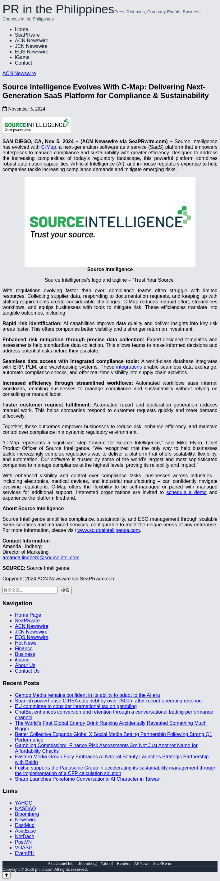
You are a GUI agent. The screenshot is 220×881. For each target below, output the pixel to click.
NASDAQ (25, 808)
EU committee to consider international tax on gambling (76, 706)
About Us (25, 665)
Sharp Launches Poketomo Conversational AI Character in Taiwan (87, 779)
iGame (22, 57)
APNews (141, 863)
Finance (24, 648)
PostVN (23, 842)
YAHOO (24, 803)
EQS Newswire (31, 51)
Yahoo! (106, 863)
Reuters (123, 863)
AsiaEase (25, 830)
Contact (23, 63)
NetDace (24, 836)
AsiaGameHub (60, 863)
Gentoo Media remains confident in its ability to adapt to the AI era (87, 695)
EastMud (24, 825)
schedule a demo (186, 492)
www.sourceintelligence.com (108, 530)
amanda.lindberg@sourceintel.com (40, 557)
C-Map (48, 147)
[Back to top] (6, 875)
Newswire (25, 819)
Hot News (25, 643)
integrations (129, 367)
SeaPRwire (27, 35)
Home (21, 29)
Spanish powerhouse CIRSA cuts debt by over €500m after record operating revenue (108, 700)
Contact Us (27, 671)
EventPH (24, 853)
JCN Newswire (31, 46)
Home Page (28, 615)
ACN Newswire (31, 40)
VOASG (24, 847)
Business (25, 654)
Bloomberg (27, 814)
